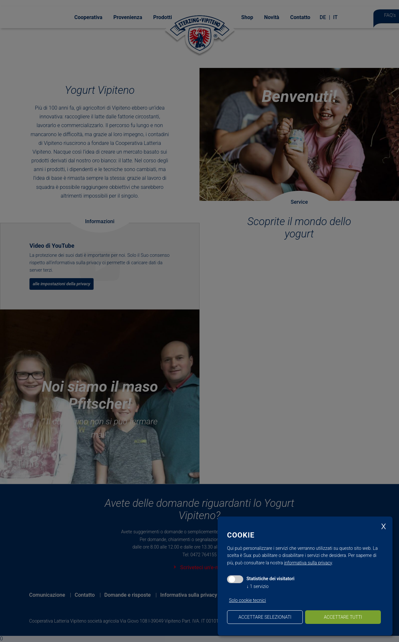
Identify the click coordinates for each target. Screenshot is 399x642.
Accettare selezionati (264, 617)
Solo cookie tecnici (247, 600)
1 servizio (257, 586)
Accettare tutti (343, 617)
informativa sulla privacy (308, 562)
